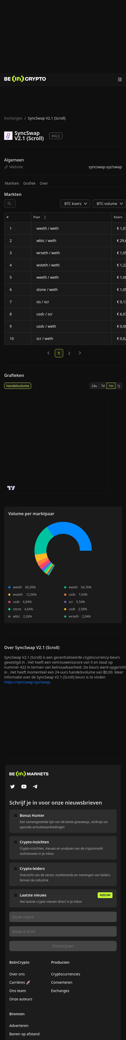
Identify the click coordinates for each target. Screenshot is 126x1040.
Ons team (17, 990)
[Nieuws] (25, 79)
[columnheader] (71, 217)
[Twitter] (12, 787)
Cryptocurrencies (65, 974)
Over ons (17, 974)
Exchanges (13, 118)
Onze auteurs (20, 999)
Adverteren (18, 1025)
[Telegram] (35, 787)
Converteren (61, 982)
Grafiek (29, 183)
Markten (12, 183)
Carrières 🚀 (19, 982)
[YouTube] (24, 787)
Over (44, 183)
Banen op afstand (24, 1033)
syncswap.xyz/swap (105, 166)
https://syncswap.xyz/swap (27, 682)
